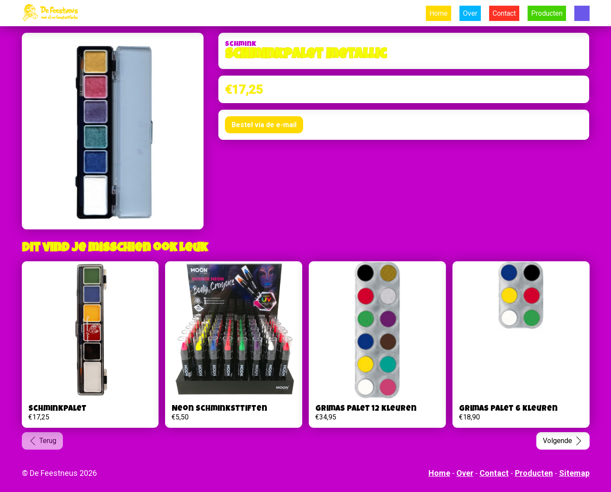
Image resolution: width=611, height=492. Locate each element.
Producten (547, 13)
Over (470, 13)
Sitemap (574, 473)
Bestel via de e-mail (264, 125)
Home (438, 13)
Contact (504, 13)
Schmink (240, 44)
